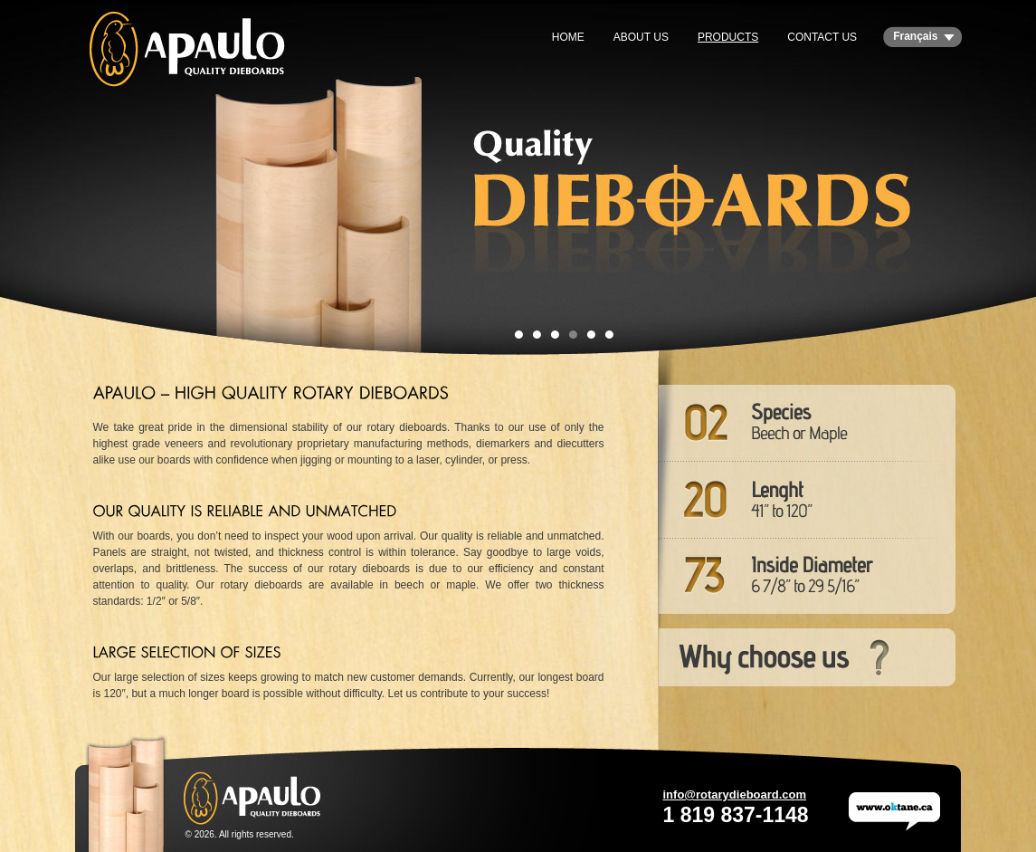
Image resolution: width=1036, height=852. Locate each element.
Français (915, 36)
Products (728, 37)
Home (568, 37)
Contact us (822, 37)
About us (641, 37)
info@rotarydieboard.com (735, 794)
